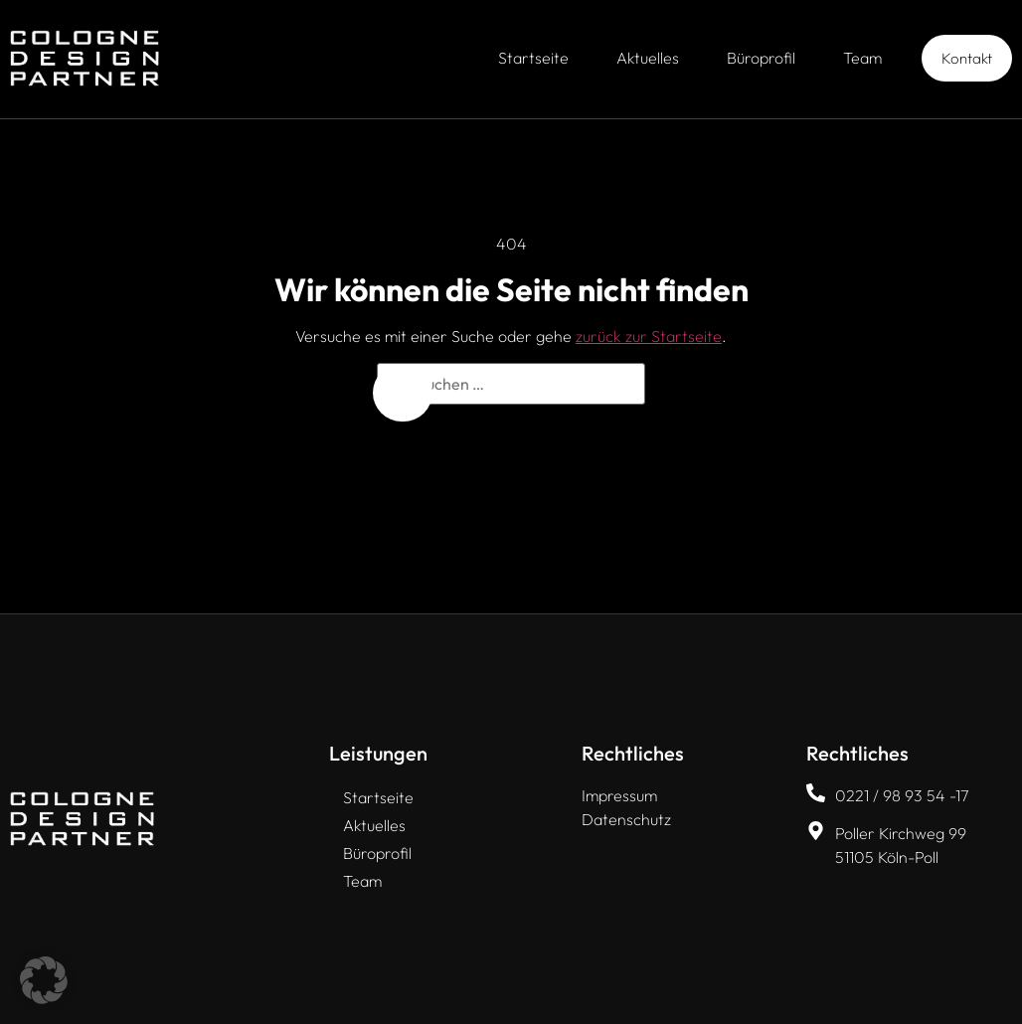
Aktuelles (647, 58)
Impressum (619, 795)
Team (862, 58)
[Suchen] (402, 393)
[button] (43, 980)
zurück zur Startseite (649, 336)
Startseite (533, 58)
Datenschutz (626, 819)
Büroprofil (761, 58)
